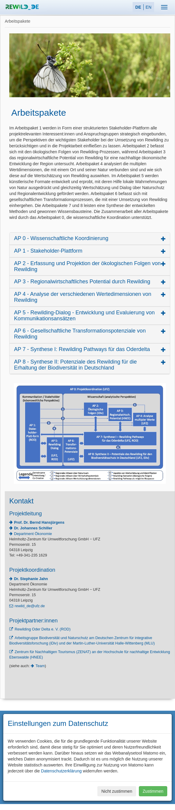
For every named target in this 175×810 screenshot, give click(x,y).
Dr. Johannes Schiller (33, 528)
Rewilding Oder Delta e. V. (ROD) (42, 629)
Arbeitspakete (17, 21)
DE (138, 7)
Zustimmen (153, 791)
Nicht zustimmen (116, 791)
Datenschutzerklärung (61, 771)
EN (148, 7)
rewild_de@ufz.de (30, 606)
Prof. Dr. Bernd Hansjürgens (39, 522)
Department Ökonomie (33, 534)
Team (40, 666)
